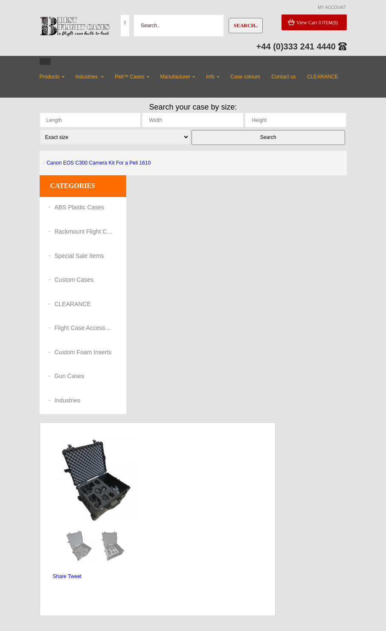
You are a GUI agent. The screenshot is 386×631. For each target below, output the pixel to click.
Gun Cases (69, 376)
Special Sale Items (79, 255)
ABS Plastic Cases (79, 207)
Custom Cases (74, 279)
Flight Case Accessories (84, 327)
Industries (68, 400)
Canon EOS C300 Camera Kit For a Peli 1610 (98, 163)
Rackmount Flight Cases (84, 231)
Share (60, 576)
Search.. (246, 26)
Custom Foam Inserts (83, 352)
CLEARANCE (73, 304)
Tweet (74, 576)
